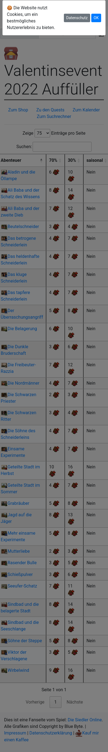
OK (96, 18)
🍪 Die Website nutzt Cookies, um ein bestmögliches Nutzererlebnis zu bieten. (31, 17)
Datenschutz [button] (77, 18)
